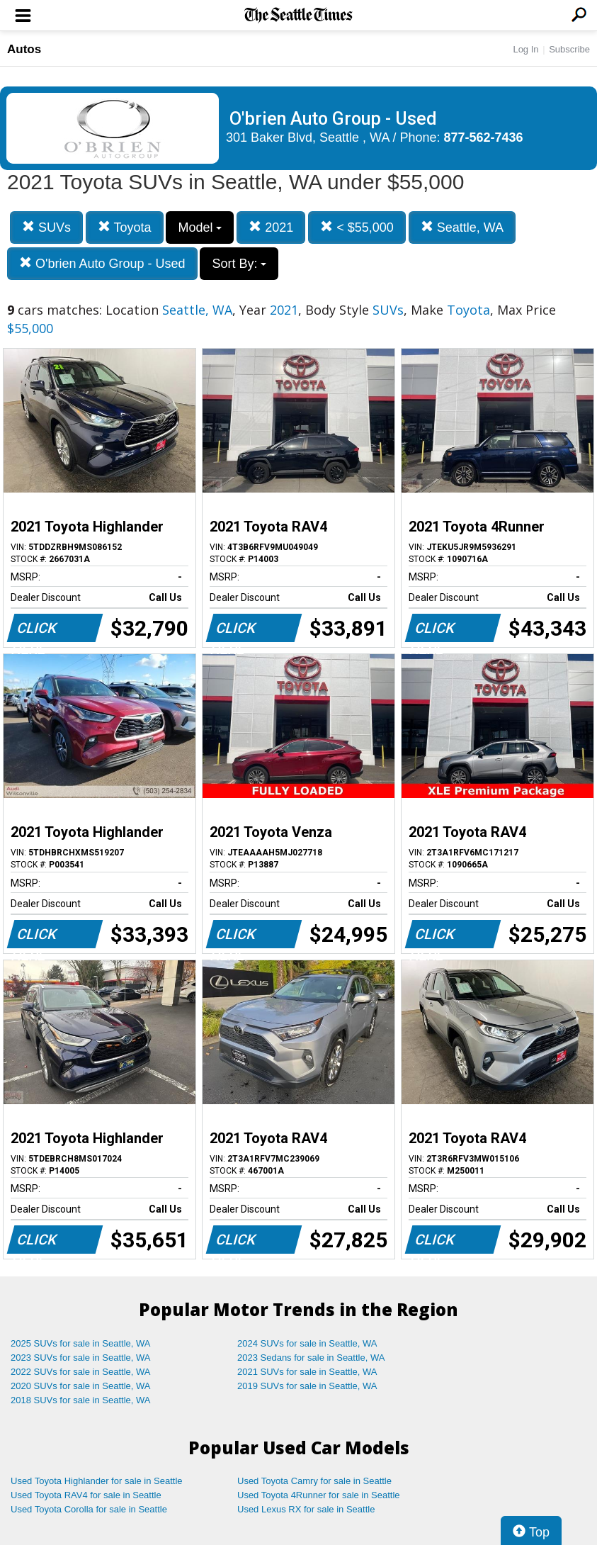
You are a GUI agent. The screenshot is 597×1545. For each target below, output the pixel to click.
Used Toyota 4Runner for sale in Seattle (318, 1495)
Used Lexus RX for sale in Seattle (306, 1509)
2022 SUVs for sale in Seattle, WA (81, 1371)
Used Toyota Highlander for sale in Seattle (97, 1481)
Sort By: (239, 264)
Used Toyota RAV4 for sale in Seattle (86, 1495)
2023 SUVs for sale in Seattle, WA (81, 1357)
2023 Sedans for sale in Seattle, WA (311, 1357)
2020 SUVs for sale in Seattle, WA (81, 1386)
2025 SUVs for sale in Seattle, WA (81, 1343)
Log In (525, 49)
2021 (271, 227)
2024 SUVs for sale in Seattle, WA (307, 1343)
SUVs (46, 227)
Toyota (125, 227)
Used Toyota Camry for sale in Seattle (314, 1481)
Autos (24, 49)
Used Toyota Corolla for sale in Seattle (89, 1509)
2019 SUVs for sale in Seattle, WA (307, 1386)
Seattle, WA (462, 227)
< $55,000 (357, 227)
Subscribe (569, 49)
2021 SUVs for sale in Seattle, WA (307, 1371)
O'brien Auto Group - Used (102, 263)
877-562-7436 (483, 137)
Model (200, 227)
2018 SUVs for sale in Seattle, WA (81, 1400)
